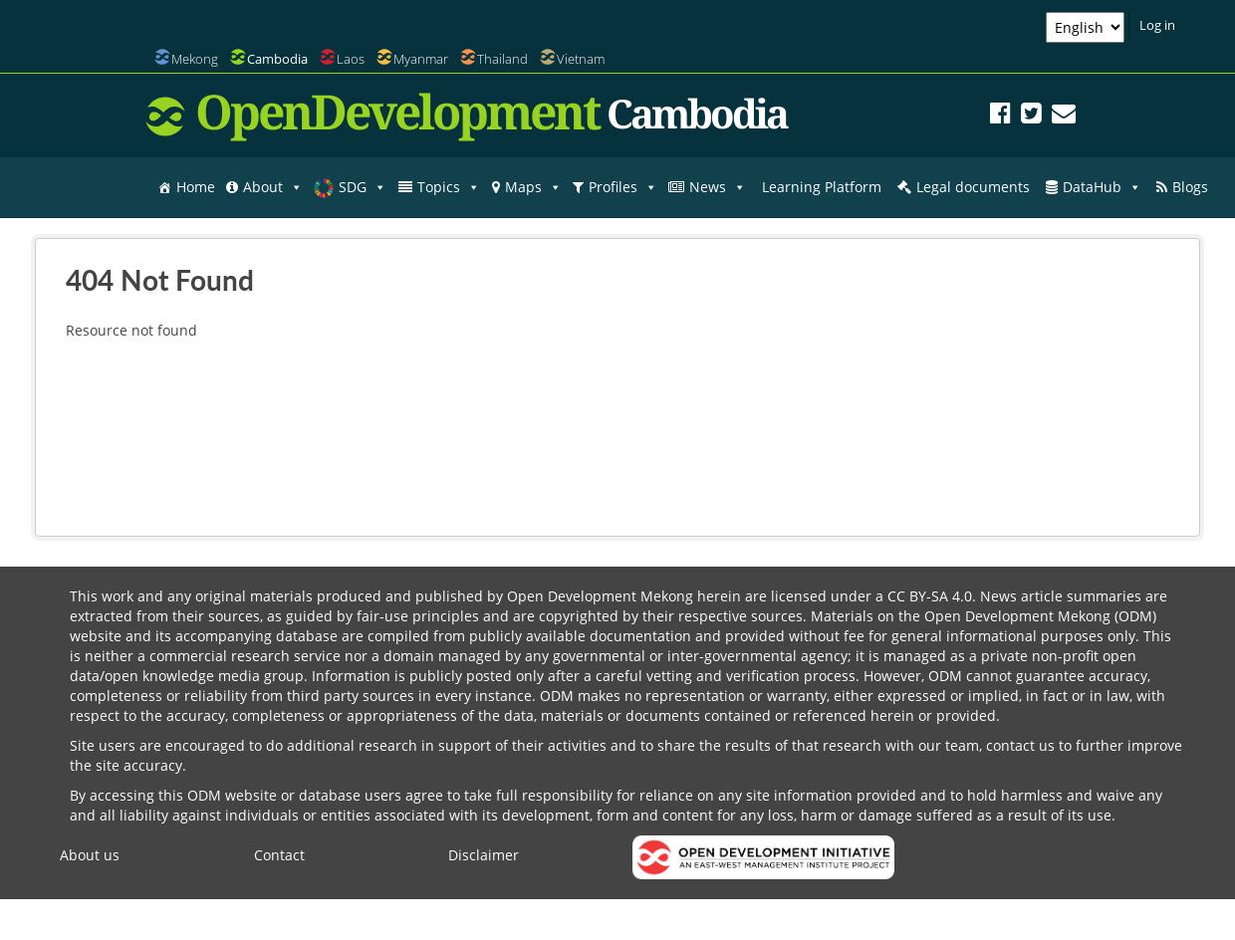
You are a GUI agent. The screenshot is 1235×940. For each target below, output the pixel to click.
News (717, 187)
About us (90, 854)
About (273, 187)
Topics (448, 187)
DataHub (1102, 187)
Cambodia (277, 59)
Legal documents (973, 186)
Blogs (1190, 186)
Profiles (623, 187)
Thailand (502, 59)
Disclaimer (483, 854)
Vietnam (581, 59)
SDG (362, 187)
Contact (279, 854)
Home (195, 186)
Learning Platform (821, 186)
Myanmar (420, 59)
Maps (533, 187)
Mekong (194, 59)
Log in (1157, 25)
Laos (351, 59)
